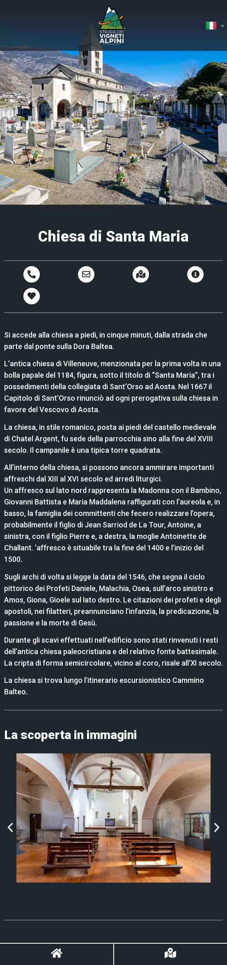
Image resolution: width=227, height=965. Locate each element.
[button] (10, 827)
